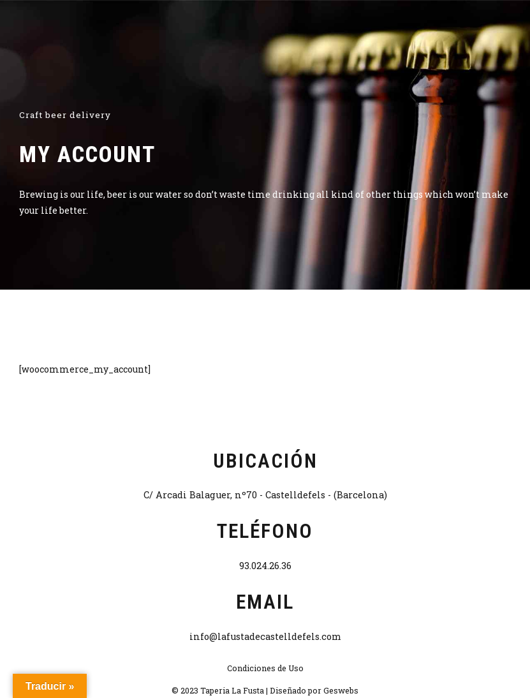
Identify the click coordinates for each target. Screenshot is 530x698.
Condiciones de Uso (265, 668)
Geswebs (340, 690)
